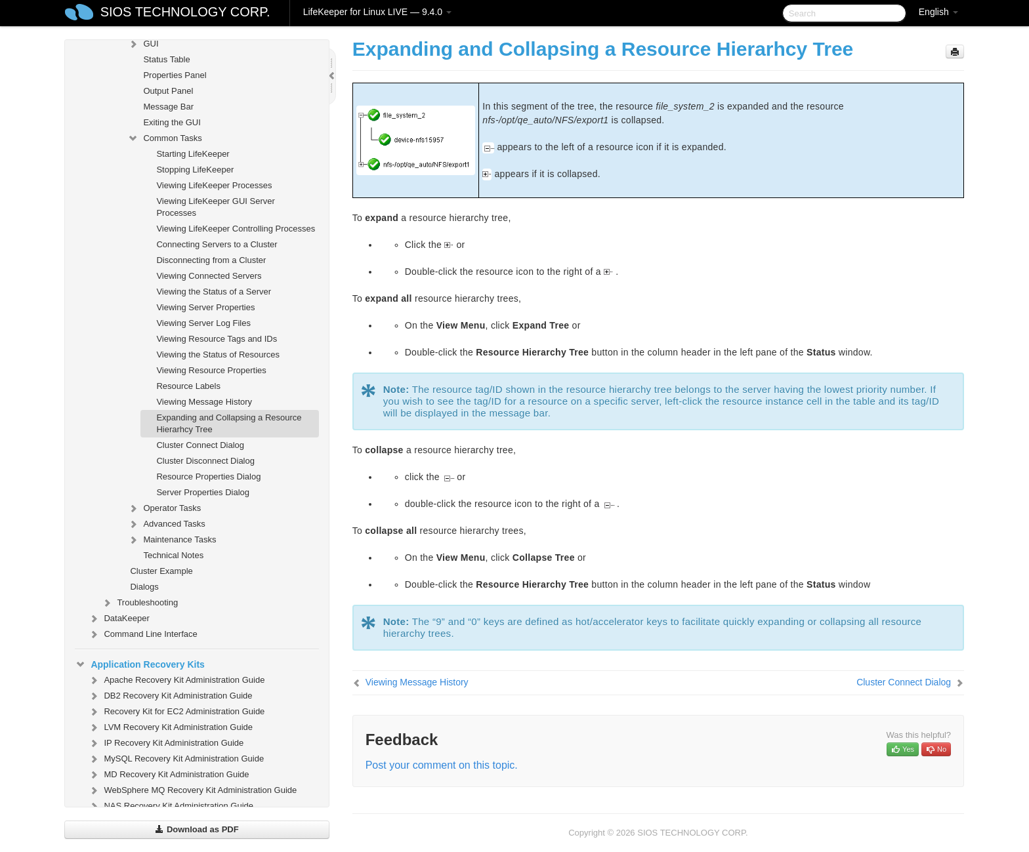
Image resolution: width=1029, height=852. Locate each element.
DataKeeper (118, 618)
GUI (142, 44)
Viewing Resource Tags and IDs (216, 339)
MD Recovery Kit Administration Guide (168, 774)
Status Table (166, 59)
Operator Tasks (164, 508)
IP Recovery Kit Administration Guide (165, 743)
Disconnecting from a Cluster (211, 260)
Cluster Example (161, 571)
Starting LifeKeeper (192, 154)
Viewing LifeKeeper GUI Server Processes (215, 207)
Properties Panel (174, 75)
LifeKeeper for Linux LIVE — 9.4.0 (377, 12)
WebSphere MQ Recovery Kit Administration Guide (192, 790)
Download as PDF (196, 829)
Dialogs (144, 587)
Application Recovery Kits (140, 664)
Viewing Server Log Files (203, 323)
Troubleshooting (139, 603)
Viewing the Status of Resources (218, 354)
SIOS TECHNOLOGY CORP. (185, 12)
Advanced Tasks (166, 524)
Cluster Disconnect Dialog (205, 461)
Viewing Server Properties (205, 307)
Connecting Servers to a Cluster (216, 244)
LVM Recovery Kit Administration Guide (170, 727)
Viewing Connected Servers (208, 276)
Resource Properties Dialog (208, 476)
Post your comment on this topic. (442, 765)
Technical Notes (173, 555)
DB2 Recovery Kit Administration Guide (170, 696)
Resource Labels (188, 386)
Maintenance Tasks (171, 540)
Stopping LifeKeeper (195, 169)
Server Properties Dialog (202, 492)
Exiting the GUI (171, 122)
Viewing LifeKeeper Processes (214, 185)
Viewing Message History (204, 402)
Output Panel (168, 91)
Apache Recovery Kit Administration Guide (176, 680)
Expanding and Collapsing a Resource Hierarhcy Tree (228, 423)
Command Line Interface (142, 634)
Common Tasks (164, 138)
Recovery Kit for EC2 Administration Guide (176, 712)
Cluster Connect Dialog (200, 445)
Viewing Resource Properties (211, 370)
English (938, 12)
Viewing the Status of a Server (213, 291)
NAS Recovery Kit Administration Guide (170, 806)
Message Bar (168, 107)
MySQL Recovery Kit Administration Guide (176, 759)
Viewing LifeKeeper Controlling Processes (235, 228)
